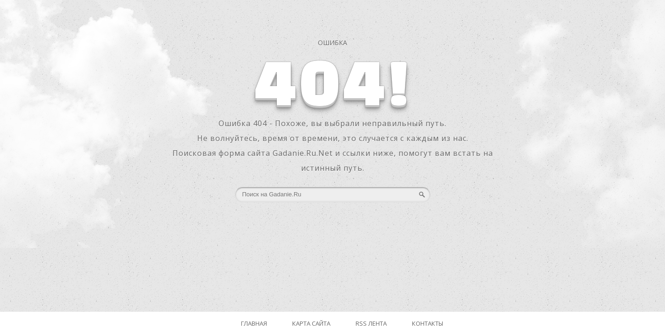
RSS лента (371, 323)
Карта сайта (311, 323)
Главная (254, 323)
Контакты (427, 323)
